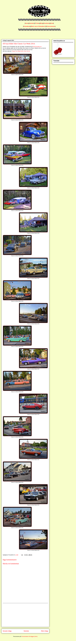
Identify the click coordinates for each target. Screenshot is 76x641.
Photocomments (50, 26)
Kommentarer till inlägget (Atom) (29, 636)
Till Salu (37, 23)
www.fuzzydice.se (37, 46)
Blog (41, 23)
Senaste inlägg (7, 631)
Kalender (31, 23)
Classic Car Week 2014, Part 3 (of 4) (21, 51)
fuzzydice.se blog (1, 4)
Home (26, 23)
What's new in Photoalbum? (38, 26)
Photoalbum (26, 26)
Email (51, 23)
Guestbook (46, 23)
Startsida (26, 631)
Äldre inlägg (44, 631)
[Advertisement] (25, 615)
